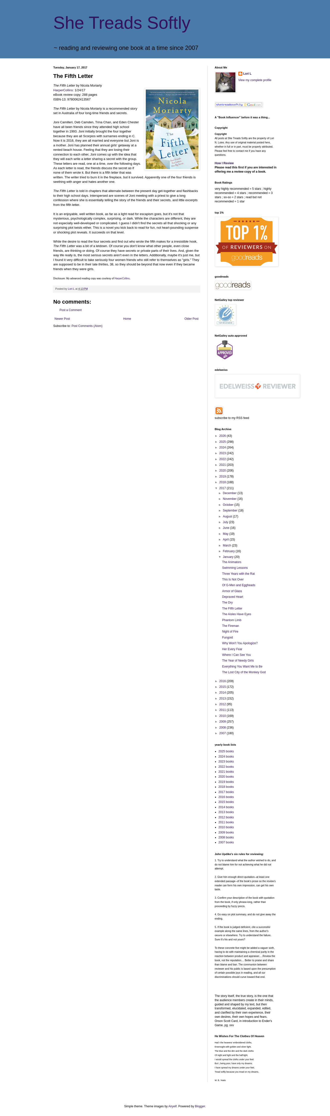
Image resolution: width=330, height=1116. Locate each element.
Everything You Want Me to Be (242, 666)
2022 (223, 459)
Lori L (247, 73)
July (226, 522)
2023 (223, 453)
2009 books (226, 832)
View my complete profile (254, 80)
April (226, 539)
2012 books (226, 817)
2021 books (226, 771)
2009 (223, 721)
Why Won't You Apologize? (239, 643)
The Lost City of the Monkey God (243, 672)
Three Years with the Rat (238, 573)
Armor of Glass (232, 591)
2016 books (226, 797)
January (228, 557)
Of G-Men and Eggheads (238, 585)
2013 (223, 698)
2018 (223, 482)
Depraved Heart (232, 597)
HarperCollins (63, 90)
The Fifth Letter (232, 608)
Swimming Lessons (235, 568)
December (230, 493)
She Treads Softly (122, 22)
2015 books (226, 802)
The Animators (231, 562)
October (228, 505)
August (228, 516)
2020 (223, 470)
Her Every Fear (232, 649)
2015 (223, 687)
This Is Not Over (233, 579)
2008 (223, 727)
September (230, 510)
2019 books (226, 782)
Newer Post (62, 318)
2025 (223, 442)
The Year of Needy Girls (238, 660)
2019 (223, 476)
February (229, 551)
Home (127, 318)
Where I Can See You (236, 655)
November (230, 499)
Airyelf (172, 1106)
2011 (223, 710)
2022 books (226, 766)
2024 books (226, 756)
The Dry (227, 602)
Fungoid (227, 637)
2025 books (226, 751)
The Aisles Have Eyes (236, 614)
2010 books (226, 827)
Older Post (191, 318)
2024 (223, 447)
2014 (223, 692)
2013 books (226, 812)
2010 (223, 716)
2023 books (226, 761)
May (226, 534)
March (227, 545)
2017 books (226, 792)
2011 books (226, 822)
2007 (223, 733)
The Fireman (230, 626)
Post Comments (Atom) (87, 326)
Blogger (200, 1106)
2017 (223, 488)
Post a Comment (71, 310)
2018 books (226, 787)
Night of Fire (230, 631)
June (226, 528)
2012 (223, 704)
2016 (223, 681)
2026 (223, 436)
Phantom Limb (231, 620)
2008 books (226, 837)
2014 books (226, 807)
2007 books (226, 842)
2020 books (226, 776)
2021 (223, 465)
